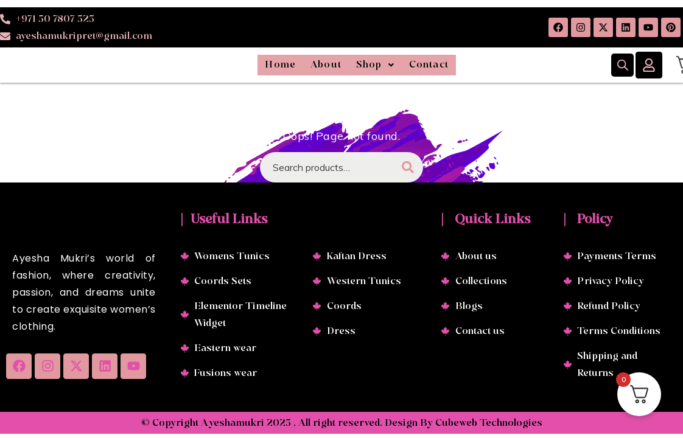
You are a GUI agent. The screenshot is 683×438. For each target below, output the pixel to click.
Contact (466, 65)
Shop (387, 65)
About (312, 65)
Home (242, 65)
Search (408, 168)
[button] (387, 65)
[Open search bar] (623, 65)
